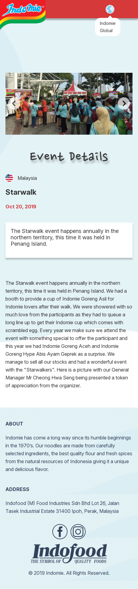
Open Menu (125, 9)
